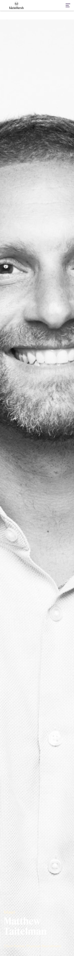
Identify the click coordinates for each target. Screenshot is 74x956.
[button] (65, 6)
